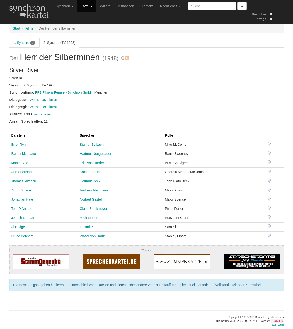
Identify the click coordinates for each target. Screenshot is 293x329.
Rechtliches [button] (170, 6)
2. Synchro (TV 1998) (59, 43)
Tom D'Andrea (22, 209)
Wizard (105, 6)
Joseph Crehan (22, 218)
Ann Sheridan (21, 172)
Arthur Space (21, 190)
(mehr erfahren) (42, 114)
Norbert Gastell (91, 199)
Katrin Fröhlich (90, 172)
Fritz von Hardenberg (95, 163)
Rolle (169, 135)
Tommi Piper (89, 227)
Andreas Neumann (94, 190)
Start (16, 28)
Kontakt (147, 6)
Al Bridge (18, 227)
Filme (29, 28)
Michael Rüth (89, 218)
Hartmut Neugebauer (95, 154)
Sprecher (87, 135)
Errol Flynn (19, 144)
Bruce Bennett (22, 236)
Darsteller (19, 135)
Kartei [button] (87, 6)
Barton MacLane (23, 154)
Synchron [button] (64, 6)
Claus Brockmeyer (93, 209)
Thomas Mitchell (23, 181)
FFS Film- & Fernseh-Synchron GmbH (63, 92)
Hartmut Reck (90, 181)
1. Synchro (24, 43)
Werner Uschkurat (43, 100)
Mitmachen (126, 6)
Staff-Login (277, 324)
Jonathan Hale (22, 199)
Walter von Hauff (92, 236)
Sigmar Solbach (92, 144)
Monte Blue (19, 163)
